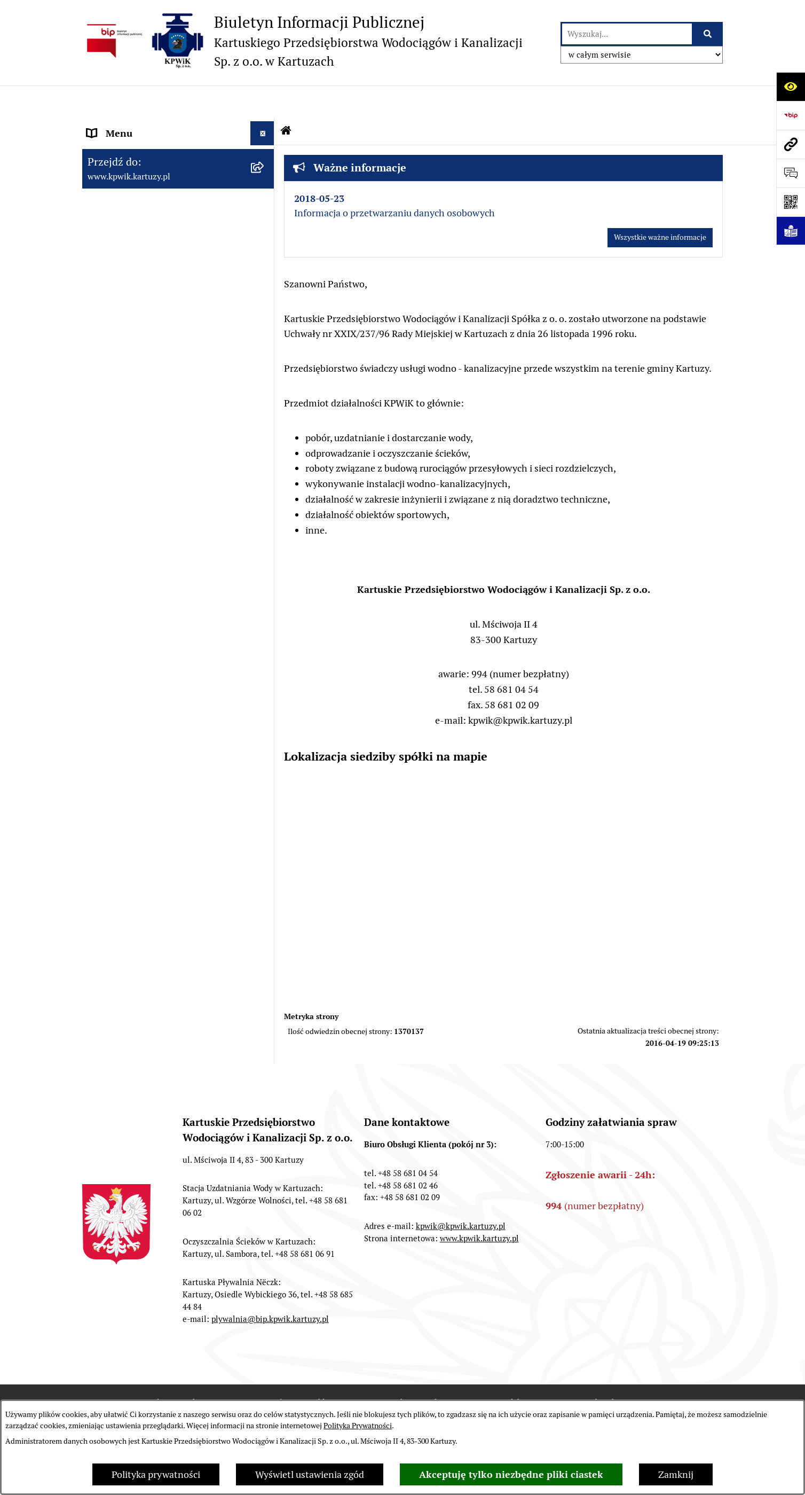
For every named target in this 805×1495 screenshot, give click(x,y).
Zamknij (675, 1474)
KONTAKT (109, 651)
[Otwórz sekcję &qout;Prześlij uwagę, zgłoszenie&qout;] (790, 173)
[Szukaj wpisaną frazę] (708, 34)
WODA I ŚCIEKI (120, 503)
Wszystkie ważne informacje (660, 205)
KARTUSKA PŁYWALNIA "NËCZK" (159, 675)
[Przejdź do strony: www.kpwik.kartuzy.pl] (790, 144)
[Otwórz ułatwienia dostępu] (790, 86)
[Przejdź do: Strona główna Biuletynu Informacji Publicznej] (286, 98)
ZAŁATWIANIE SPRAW (135, 349)
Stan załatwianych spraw (175, 1371)
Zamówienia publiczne (303, 1371)
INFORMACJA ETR (126, 723)
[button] (265, 150)
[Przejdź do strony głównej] (302, 41)
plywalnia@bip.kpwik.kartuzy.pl (270, 1287)
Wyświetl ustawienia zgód (309, 1474)
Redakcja (515, 1371)
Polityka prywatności (156, 1474)
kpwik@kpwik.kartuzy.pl (461, 1194)
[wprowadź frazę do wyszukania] (627, 34)
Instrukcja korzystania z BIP (624, 1371)
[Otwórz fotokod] (790, 201)
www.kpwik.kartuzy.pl (479, 1206)
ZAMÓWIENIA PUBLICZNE (144, 627)
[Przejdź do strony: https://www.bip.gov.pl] (790, 115)
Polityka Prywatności (357, 1425)
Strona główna (118, 125)
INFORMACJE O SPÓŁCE (139, 149)
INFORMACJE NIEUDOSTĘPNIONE (160, 699)
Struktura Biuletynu (422, 1371)
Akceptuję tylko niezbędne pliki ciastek (511, 1474)
